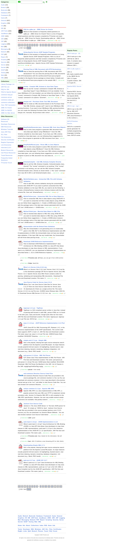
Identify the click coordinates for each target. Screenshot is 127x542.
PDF (2, 54)
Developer (26, 529)
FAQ (50, 531)
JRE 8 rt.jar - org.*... (74, 106)
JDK (2, 38)
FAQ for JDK (5, 89)
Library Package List (7, 84)
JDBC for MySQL (6, 110)
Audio (3, 5)
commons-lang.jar (7, 94)
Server (3, 65)
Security (3, 62)
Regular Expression (7, 142)
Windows (38, 529)
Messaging (4, 49)
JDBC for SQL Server (8, 113)
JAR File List (5, 87)
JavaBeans (4, 33)
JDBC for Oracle (6, 107)
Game (3, 18)
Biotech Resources (7, 150)
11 (49, 45)
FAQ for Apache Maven (8, 92)
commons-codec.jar (7, 100)
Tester (20, 529)
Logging (3, 44)
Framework (4, 15)
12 (52, 45)
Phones (40, 531)
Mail (2, 46)
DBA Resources (6, 126)
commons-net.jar (6, 97)
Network (3, 52)
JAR (43, 529)
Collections (35, 525)
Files (50, 529)
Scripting (4, 59)
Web (2, 75)
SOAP (3, 70)
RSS (45, 525)
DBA (32, 529)
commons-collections (8, 102)
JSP (2, 41)
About (28, 525)
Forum (55, 531)
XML (2, 77)
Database (4, 12)
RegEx (20, 531)
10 (46, 45)
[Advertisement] (9, 188)
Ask (53, 525)
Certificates (57, 529)
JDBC (3, 36)
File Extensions (6, 137)
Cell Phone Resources (8, 153)
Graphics (4, 23)
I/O (2, 25)
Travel (46, 531)
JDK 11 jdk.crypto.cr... (74, 69)
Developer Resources (8, 124)
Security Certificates (7, 139)
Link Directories (6, 145)
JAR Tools (4, 31)
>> (61, 45)
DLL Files (4, 134)
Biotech (3, 7)
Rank (29, 48)
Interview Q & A (6, 147)
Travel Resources (6, 155)
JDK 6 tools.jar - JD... (74, 53)
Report (3, 57)
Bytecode (4, 10)
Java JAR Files (6, 132)
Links (25, 531)
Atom (50, 525)
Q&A (29, 531)
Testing (3, 72)
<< (19, 45)
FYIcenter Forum (6, 162)
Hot (24, 525)
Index (41, 525)
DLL (47, 529)
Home (20, 525)
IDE (2, 28)
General (3, 20)
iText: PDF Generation (8, 105)
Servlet (3, 67)
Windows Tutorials (7, 129)
